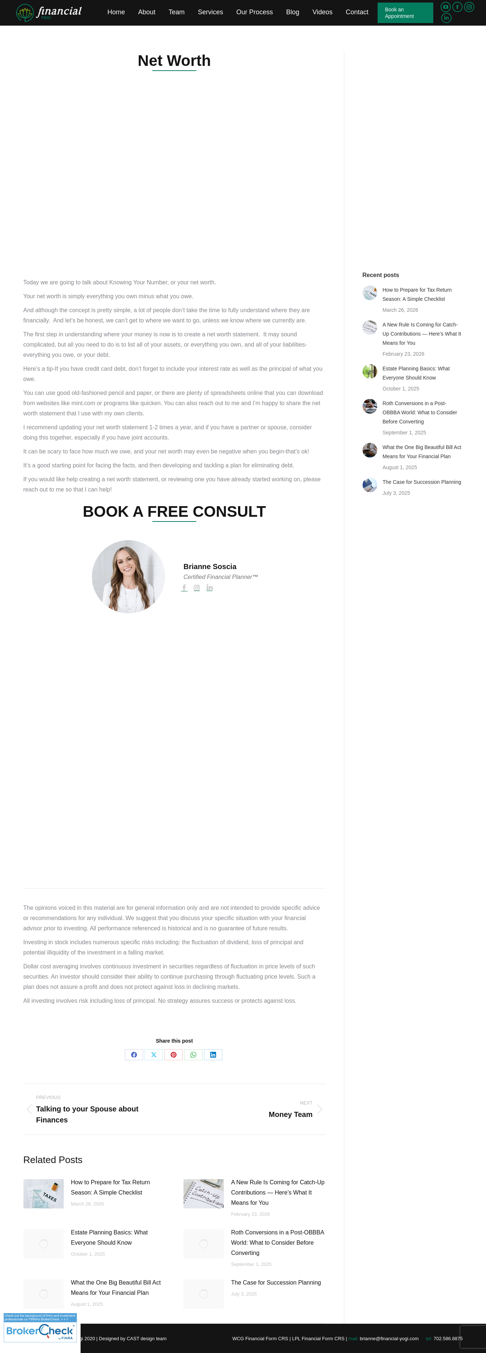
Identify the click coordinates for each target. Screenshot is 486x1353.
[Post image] (43, 1193)
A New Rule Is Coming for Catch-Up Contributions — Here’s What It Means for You (277, 1192)
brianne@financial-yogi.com (389, 1338)
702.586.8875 (448, 1338)
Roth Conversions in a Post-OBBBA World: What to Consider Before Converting (277, 1242)
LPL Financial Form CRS (318, 1338)
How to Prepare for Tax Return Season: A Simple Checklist (110, 1187)
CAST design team (147, 1338)
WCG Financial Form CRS (260, 1338)
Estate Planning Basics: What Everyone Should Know (109, 1237)
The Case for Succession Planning (276, 1282)
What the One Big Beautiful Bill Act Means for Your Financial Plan (116, 1287)
